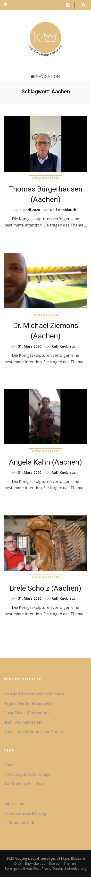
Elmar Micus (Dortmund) (26, 712)
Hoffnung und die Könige (27, 774)
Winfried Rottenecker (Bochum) (34, 694)
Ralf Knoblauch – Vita (23, 783)
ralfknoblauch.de (19, 822)
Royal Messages (46, 178)
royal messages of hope (50, 858)
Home (9, 764)
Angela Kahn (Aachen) (45, 462)
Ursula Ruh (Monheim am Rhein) (33, 731)
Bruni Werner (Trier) (23, 722)
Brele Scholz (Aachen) (45, 588)
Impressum (14, 804)
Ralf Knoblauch (63, 209)
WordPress (41, 868)
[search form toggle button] (84, 5)
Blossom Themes (62, 863)
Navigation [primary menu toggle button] (45, 76)
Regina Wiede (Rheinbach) (28, 703)
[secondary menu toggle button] (5, 4)
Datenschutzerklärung (25, 813)
